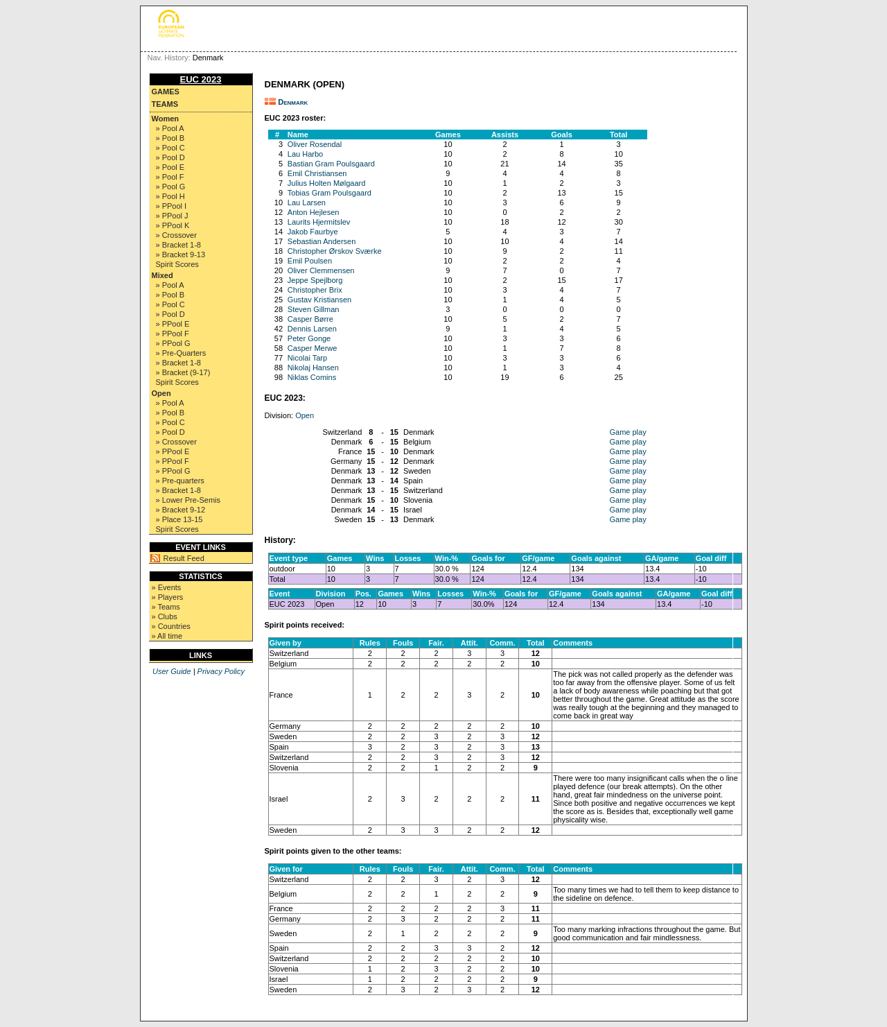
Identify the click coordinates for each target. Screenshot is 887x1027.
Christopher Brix (315, 290)
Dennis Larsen (312, 329)
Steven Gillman (314, 309)
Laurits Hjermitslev (319, 222)
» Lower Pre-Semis (188, 500)
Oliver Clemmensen (321, 270)
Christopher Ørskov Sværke (335, 251)
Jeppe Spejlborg (315, 280)
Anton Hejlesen (314, 212)
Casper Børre (310, 319)
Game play (627, 432)
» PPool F (172, 333)
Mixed (162, 275)
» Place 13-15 (179, 519)
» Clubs (164, 616)
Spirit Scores (177, 264)
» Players (168, 597)
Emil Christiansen (317, 173)
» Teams (166, 607)
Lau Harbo (305, 154)
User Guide (171, 671)
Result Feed (184, 558)
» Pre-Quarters (181, 353)
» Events (167, 587)
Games (165, 91)
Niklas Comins (312, 377)
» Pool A (170, 128)
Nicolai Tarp (307, 358)
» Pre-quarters (180, 480)
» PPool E (173, 324)
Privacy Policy (221, 671)
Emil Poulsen (310, 261)
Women (165, 118)
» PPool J (172, 216)
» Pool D (170, 157)
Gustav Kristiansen (319, 299)
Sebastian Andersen (321, 241)
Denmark (293, 102)
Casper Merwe (312, 348)
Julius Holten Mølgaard (327, 183)
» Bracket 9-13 (181, 254)
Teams (165, 104)
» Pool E (170, 167)
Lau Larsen (307, 202)
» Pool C (170, 148)
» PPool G (173, 343)
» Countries (171, 626)
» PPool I (171, 206)
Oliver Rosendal (315, 144)
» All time (167, 636)
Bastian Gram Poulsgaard (331, 163)
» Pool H (170, 196)
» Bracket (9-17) (183, 372)
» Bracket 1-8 (178, 245)
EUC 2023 (201, 79)
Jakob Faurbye (313, 231)
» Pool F (170, 177)
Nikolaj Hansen (313, 367)
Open (161, 393)
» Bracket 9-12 (181, 510)
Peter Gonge (309, 338)
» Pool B (170, 138)
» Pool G (171, 186)
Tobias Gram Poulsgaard (329, 193)
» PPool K (173, 225)
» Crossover (176, 235)
